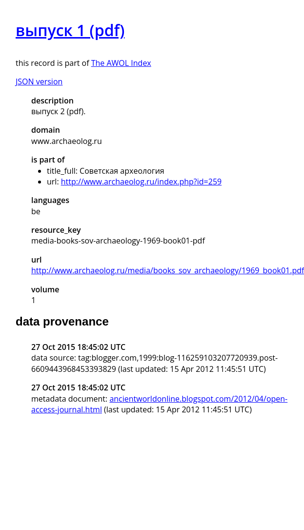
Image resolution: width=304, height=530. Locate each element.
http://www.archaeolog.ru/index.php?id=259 (141, 181)
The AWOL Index (121, 63)
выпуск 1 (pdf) (70, 30)
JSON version (39, 81)
